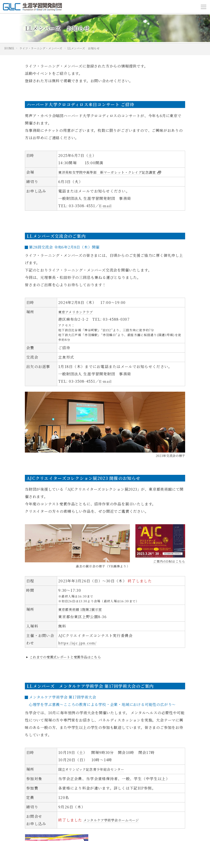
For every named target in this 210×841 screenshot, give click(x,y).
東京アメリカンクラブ (78, 311)
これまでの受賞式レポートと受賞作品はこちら (68, 657)
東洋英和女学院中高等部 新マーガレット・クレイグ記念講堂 (117, 172)
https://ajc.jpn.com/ (78, 643)
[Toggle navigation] (203, 7)
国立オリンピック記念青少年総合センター (95, 769)
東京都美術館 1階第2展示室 (83, 609)
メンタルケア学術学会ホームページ (115, 820)
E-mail (106, 205)
